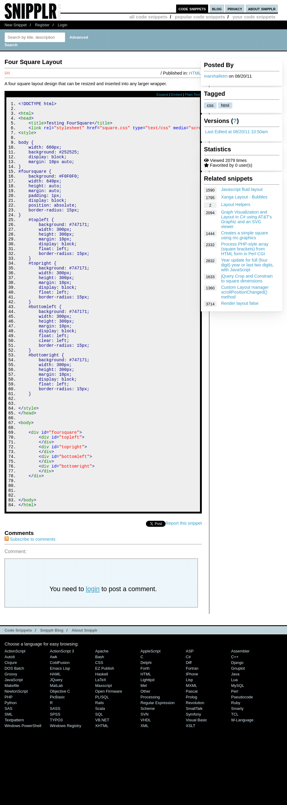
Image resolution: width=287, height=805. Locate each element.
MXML (191, 761)
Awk (53, 733)
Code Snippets (18, 706)
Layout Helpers (235, 204)
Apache (101, 727)
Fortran (192, 744)
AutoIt (10, 733)
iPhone (192, 750)
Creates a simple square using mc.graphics (244, 235)
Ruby (235, 779)
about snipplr (262, 8)
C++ (234, 733)
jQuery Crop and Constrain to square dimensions (247, 278)
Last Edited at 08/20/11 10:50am (236, 131)
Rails (99, 779)
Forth (145, 744)
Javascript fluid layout (242, 189)
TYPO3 (56, 796)
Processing (150, 773)
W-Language (242, 796)
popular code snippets (200, 16)
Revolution (195, 779)
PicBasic (57, 773)
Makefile (12, 761)
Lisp (189, 756)
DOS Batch (14, 744)
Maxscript (103, 761)
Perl (234, 767)
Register (42, 25)
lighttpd (147, 756)
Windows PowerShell (23, 802)
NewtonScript (16, 767)
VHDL (145, 796)
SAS (8, 784)
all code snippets (148, 16)
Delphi (146, 738)
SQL (99, 790)
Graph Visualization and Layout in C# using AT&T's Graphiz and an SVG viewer (246, 219)
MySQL (237, 761)
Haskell (101, 750)
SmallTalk (194, 784)
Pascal (192, 767)
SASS (55, 784)
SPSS (55, 790)
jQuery (56, 756)
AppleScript (150, 727)
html (225, 105)
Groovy (11, 750)
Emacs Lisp (60, 744)
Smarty (237, 784)
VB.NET (102, 796)
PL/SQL (102, 773)
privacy (234, 8)
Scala (100, 784)
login (93, 665)
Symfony (193, 790)
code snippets (192, 8)
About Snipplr (85, 706)
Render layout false (240, 303)
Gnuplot (238, 744)
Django (237, 738)
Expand (162, 94)
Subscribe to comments (30, 615)
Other (145, 767)
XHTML (101, 802)
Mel (143, 761)
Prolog (191, 773)
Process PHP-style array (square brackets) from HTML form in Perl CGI (245, 249)
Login (62, 25)
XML (144, 802)
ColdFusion (60, 738)
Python (11, 779)
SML (9, 790)
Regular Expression (157, 779)
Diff (189, 738)
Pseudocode (242, 773)
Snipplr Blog (51, 706)
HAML (55, 750)
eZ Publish (104, 744)
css (210, 105)
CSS (99, 738)
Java (235, 750)
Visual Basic (196, 796)
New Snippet (16, 25)
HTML (195, 73)
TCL (234, 790)
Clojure (11, 738)
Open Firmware (108, 767)
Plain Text (192, 94)
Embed (176, 94)
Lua (234, 756)
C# (188, 733)
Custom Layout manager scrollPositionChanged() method (245, 292)
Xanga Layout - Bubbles (244, 197)
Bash (99, 733)
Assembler (240, 727)
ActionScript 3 (62, 727)
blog (217, 8)
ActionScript (15, 727)
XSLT (190, 802)
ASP (190, 727)
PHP (9, 773)
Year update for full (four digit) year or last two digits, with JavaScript (247, 265)
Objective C (60, 767)
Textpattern (14, 796)
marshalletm (215, 76)
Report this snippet (184, 599)
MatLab (56, 761)
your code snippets (254, 16)
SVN (144, 790)
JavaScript (14, 756)
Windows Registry (65, 802)
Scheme (147, 784)
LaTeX (100, 756)
